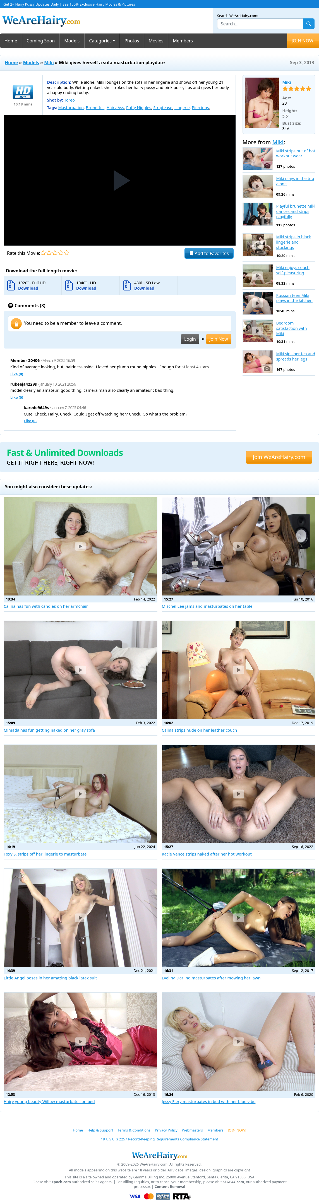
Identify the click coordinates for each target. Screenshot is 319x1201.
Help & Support (100, 1130)
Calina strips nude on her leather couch (199, 730)
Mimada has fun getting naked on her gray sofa (49, 730)
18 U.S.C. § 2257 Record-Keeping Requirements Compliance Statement (159, 1139)
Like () (16, 373)
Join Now (218, 339)
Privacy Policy (166, 1130)
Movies (156, 41)
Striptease (162, 107)
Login (190, 339)
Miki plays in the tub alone (295, 181)
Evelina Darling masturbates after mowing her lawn (211, 978)
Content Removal (170, 1186)
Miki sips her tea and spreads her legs (295, 356)
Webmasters (192, 1130)
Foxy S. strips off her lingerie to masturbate (45, 854)
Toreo (69, 100)
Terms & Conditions (134, 1130)
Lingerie (182, 107)
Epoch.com (61, 1182)
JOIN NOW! (303, 41)
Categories (100, 41)
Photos (131, 41)
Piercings (200, 107)
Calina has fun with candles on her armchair (46, 606)
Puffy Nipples (138, 107)
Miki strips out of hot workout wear (295, 153)
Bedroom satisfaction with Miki (291, 328)
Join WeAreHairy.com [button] (279, 457)
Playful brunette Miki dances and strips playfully (295, 211)
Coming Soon (41, 41)
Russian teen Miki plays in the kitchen (294, 298)
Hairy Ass (115, 107)
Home (10, 41)
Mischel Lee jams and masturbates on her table (207, 606)
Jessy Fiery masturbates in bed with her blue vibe (209, 1101)
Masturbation (71, 107)
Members (183, 41)
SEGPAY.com (233, 1182)
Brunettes (95, 107)
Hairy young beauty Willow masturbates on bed (49, 1101)
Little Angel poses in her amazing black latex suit (50, 978)
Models (72, 41)
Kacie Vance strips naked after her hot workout (207, 854)
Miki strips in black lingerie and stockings (293, 242)
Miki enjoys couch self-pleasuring (293, 270)
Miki (49, 62)
